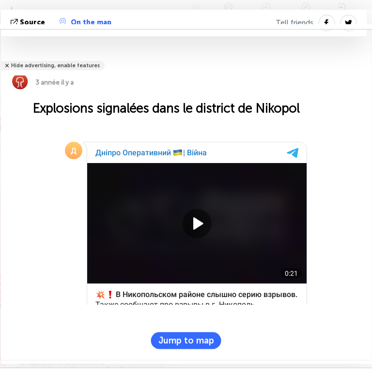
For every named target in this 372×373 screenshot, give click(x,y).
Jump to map (186, 340)
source (29, 22)
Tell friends (294, 22)
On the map (85, 22)
